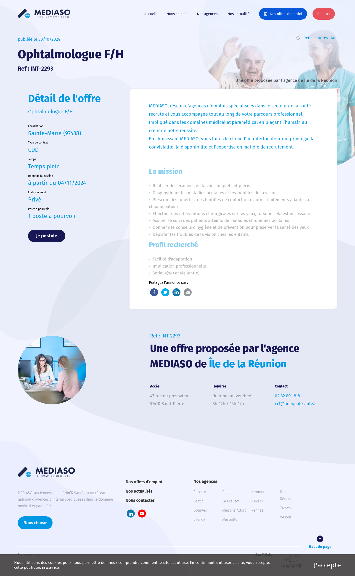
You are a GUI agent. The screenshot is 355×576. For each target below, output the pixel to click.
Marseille (229, 519)
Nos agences (207, 14)
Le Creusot (230, 501)
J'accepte (327, 565)
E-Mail (188, 292)
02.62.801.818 (287, 395)
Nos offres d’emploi (286, 14)
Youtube (142, 514)
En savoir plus (51, 567)
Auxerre (199, 492)
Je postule (46, 236)
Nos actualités (239, 14)
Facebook (154, 292)
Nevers (257, 501)
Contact (323, 14)
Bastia (198, 501)
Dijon (226, 492)
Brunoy (199, 519)
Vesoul (285, 517)
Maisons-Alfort (234, 510)
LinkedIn (176, 292)
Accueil (150, 14)
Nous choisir (177, 14)
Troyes (285, 508)
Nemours (258, 492)
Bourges (200, 510)
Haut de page (320, 546)
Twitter (165, 292)
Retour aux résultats (320, 38)
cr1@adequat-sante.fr (296, 403)
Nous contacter (140, 500)
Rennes (257, 510)
